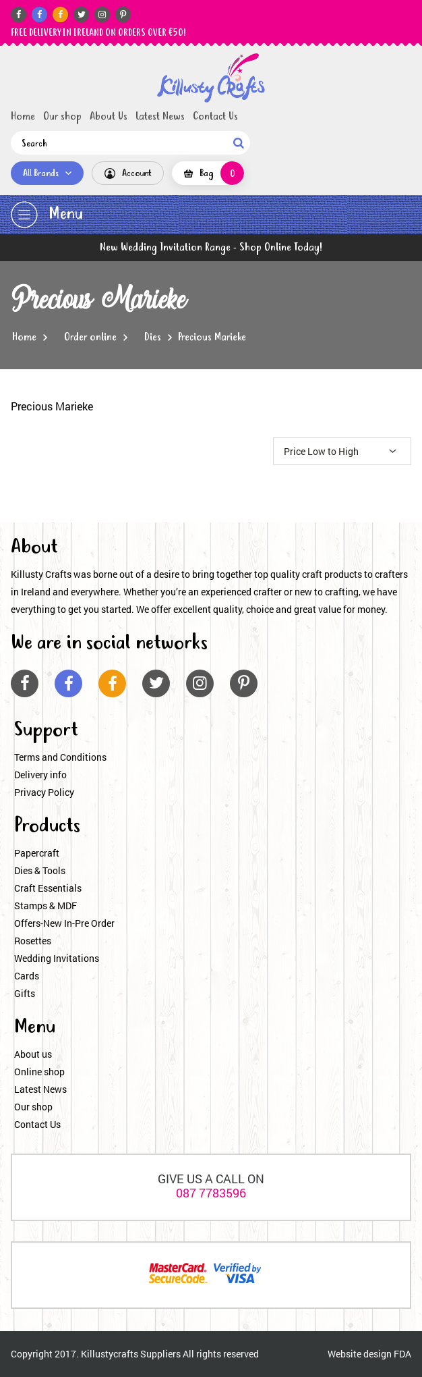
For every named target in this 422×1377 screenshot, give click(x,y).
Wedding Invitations (56, 958)
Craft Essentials (48, 888)
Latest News (160, 116)
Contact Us (215, 116)
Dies (152, 337)
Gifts (24, 993)
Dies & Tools (39, 870)
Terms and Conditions (60, 757)
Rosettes (32, 940)
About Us (108, 116)
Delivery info (40, 774)
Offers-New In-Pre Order (64, 923)
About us (33, 1054)
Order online (90, 337)
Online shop (39, 1071)
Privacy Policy (44, 792)
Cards (26, 975)
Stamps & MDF (45, 905)
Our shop (62, 116)
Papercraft (36, 852)
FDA (402, 1353)
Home (23, 116)
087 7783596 (211, 1193)
